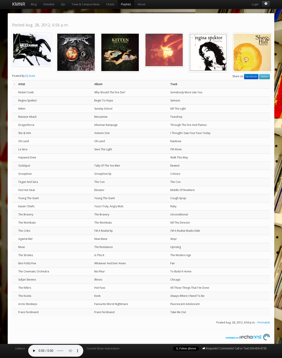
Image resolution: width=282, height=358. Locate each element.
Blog (34, 4)
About (141, 4)
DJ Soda (30, 76)
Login (255, 4)
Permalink (264, 322)
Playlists (126, 4)
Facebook (251, 76)
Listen (20, 348)
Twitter (264, 76)
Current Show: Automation (103, 348)
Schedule (48, 4)
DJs (63, 4)
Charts (110, 4)
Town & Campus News (86, 4)
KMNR (18, 4)
